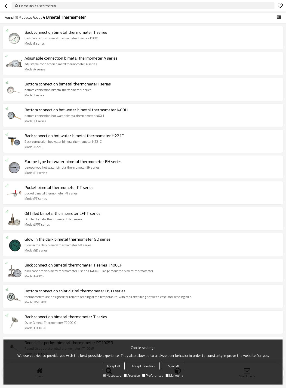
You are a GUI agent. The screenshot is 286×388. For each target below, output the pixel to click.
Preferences (152, 375)
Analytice (132, 375)
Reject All (173, 366)
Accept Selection (143, 366)
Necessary (112, 375)
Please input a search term (37, 5)
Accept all (113, 366)
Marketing (174, 375)
